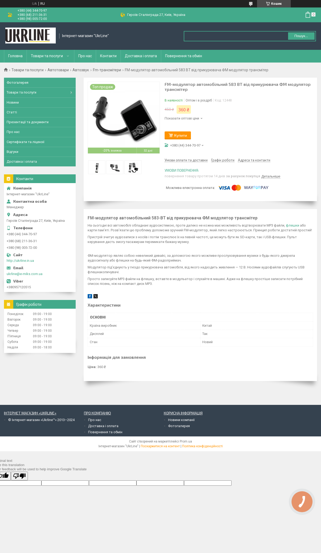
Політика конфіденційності (202, 446)
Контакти (108, 56)
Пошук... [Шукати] (301, 36)
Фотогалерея (17, 83)
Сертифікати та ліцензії (25, 142)
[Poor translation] (19, 476)
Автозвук (80, 70)
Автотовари (58, 70)
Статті (12, 112)
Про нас (85, 56)
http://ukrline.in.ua (20, 261)
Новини (13, 102)
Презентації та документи (28, 122)
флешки (292, 225)
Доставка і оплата (141, 56)
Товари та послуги (47, 56)
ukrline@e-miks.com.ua (24, 274)
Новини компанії (181, 420)
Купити (180, 135)
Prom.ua (186, 441)
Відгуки (12, 152)
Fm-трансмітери (107, 70)
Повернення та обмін (183, 56)
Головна (15, 56)
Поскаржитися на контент (160, 446)
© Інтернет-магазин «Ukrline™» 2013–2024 (41, 420)
